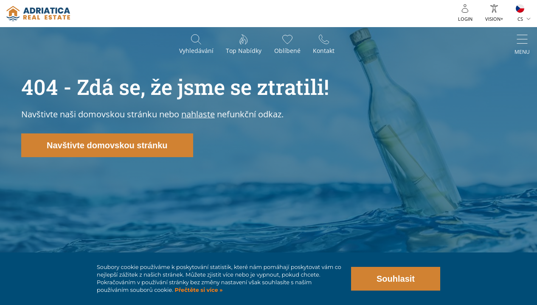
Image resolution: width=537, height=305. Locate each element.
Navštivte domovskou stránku (107, 145)
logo (38, 13)
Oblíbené (287, 51)
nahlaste (198, 114)
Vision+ (494, 19)
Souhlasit (396, 278)
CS (520, 19)
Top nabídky (243, 51)
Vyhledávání (196, 51)
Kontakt (324, 51)
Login (465, 19)
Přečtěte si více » (198, 290)
